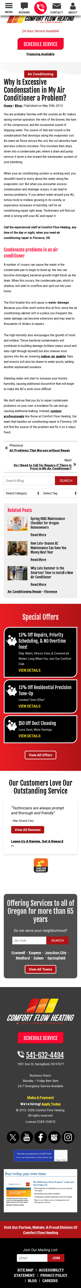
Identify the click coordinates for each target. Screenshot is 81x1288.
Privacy (58, 1160)
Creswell (18, 953)
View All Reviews (28, 830)
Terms (64, 1160)
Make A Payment (40, 1098)
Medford (23, 958)
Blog (18, 106)
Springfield (56, 958)
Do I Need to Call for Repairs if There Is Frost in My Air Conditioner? (43, 467)
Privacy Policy (29, 1157)
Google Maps (54, 1137)
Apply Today (51, 1104)
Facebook (40, 1137)
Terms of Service (43, 1157)
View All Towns (40, 969)
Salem (39, 958)
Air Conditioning (40, 74)
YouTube (27, 1137)
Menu (9, 12)
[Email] (40, 1258)
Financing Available (41, 54)
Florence (50, 591)
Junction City (55, 953)
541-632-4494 (40, 8)
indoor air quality (53, 356)
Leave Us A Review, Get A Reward (37, 841)
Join (56, 1258)
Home (8, 106)
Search (66, 481)
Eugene (35, 953)
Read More (38, 534)
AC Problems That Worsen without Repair (39, 450)
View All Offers (40, 755)
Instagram (68, 1137)
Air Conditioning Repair (25, 591)
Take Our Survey (41, 865)
